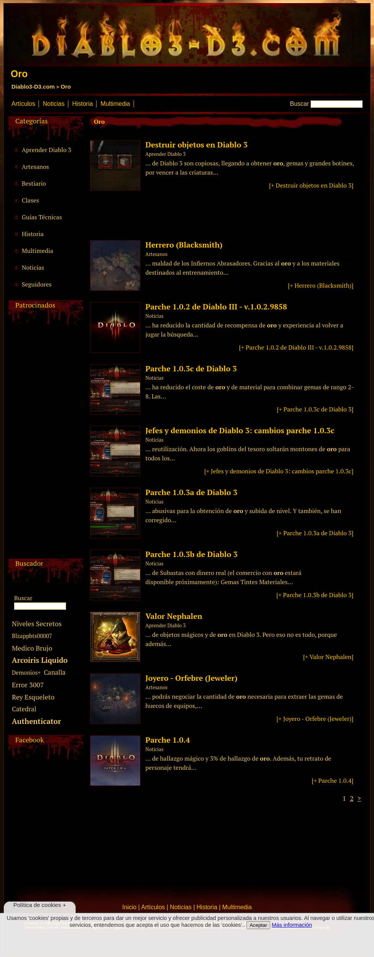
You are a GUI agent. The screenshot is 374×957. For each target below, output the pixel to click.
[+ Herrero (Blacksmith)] (320, 285)
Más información (292, 925)
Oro (66, 86)
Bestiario (34, 183)
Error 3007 (28, 684)
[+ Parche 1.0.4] (332, 780)
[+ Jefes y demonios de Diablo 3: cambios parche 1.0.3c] (278, 471)
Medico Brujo (32, 648)
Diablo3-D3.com (33, 86)
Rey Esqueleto (33, 696)
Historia (82, 103)
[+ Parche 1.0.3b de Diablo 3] (314, 595)
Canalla (55, 672)
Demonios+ (26, 672)
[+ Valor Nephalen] (328, 657)
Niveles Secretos (37, 623)
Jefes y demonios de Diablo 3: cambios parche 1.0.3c (239, 430)
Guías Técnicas (42, 217)
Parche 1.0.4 (167, 740)
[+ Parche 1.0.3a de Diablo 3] (315, 533)
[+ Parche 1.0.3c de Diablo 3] (315, 409)
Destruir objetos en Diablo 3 (196, 144)
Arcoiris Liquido (40, 660)
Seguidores (37, 284)
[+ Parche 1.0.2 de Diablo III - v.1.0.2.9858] (296, 347)
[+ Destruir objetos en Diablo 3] (311, 185)
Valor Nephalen (173, 616)
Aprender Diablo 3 (46, 150)
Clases (30, 200)
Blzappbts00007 (32, 636)
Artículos (23, 103)
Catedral (24, 708)
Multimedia (115, 103)
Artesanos (35, 166)
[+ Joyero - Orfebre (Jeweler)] (315, 718)
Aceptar (258, 925)
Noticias (53, 103)
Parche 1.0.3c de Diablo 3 (191, 368)
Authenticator (36, 721)
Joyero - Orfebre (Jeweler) (191, 678)
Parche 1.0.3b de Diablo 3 (191, 554)
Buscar (299, 103)
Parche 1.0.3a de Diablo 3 (191, 492)
